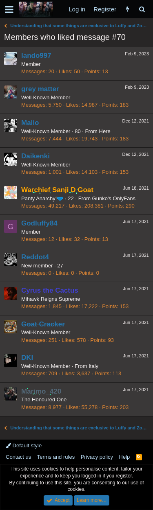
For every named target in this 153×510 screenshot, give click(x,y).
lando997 (36, 55)
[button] (9, 9)
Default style (24, 445)
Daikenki (35, 156)
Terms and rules (56, 457)
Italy (93, 366)
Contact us (18, 457)
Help (124, 457)
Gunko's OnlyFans (114, 198)
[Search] (142, 9)
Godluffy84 (39, 223)
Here (105, 131)
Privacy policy (97, 457)
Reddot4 (35, 257)
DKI (27, 357)
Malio (30, 123)
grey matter (40, 89)
